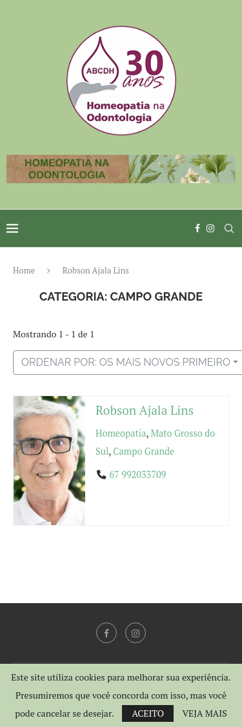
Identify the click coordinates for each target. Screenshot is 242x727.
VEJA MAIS (204, 713)
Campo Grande (143, 451)
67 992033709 (137, 474)
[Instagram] (210, 228)
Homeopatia (121, 433)
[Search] (229, 228)
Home (24, 270)
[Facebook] (197, 228)
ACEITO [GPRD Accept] (148, 713)
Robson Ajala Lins (145, 410)
